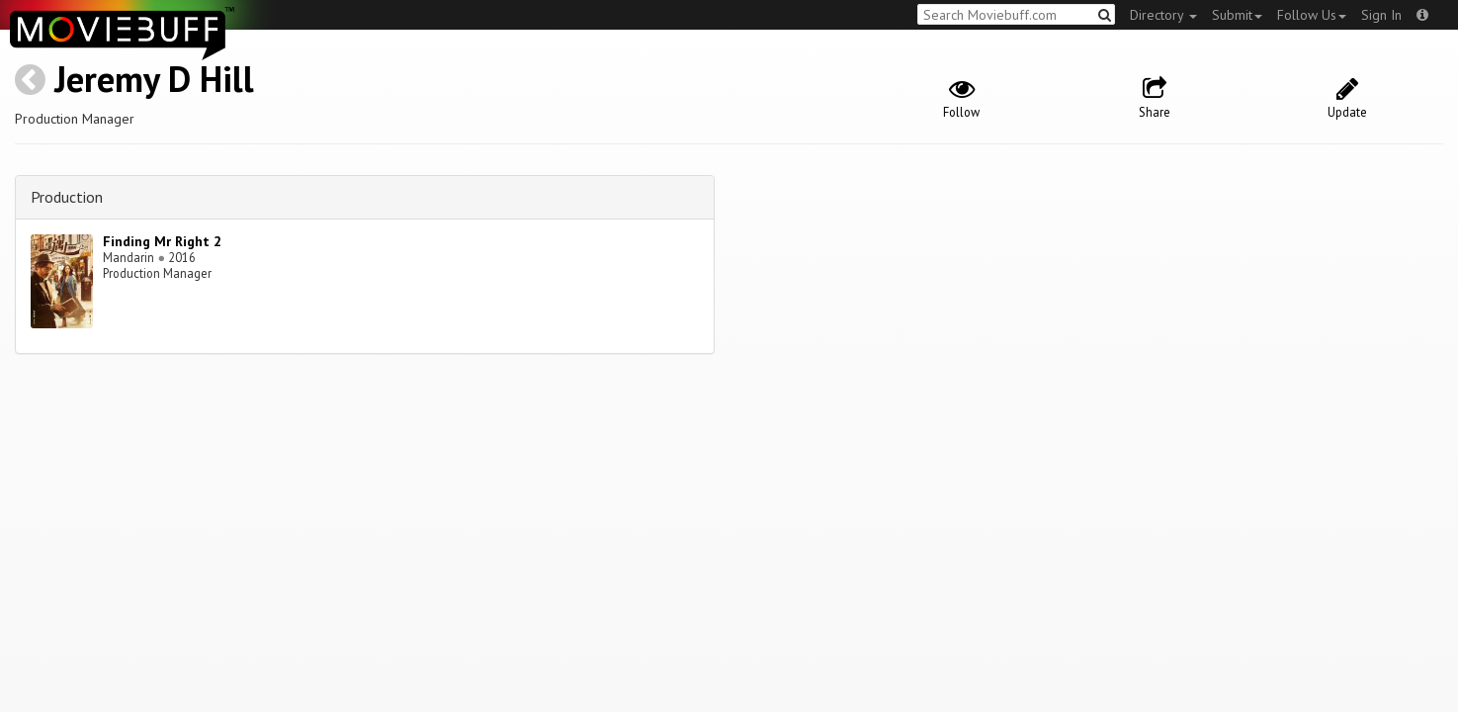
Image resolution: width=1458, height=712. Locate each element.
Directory (1163, 15)
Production (67, 197)
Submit (1237, 15)
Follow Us (1311, 15)
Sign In (1381, 15)
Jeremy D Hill (154, 78)
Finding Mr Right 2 (162, 241)
